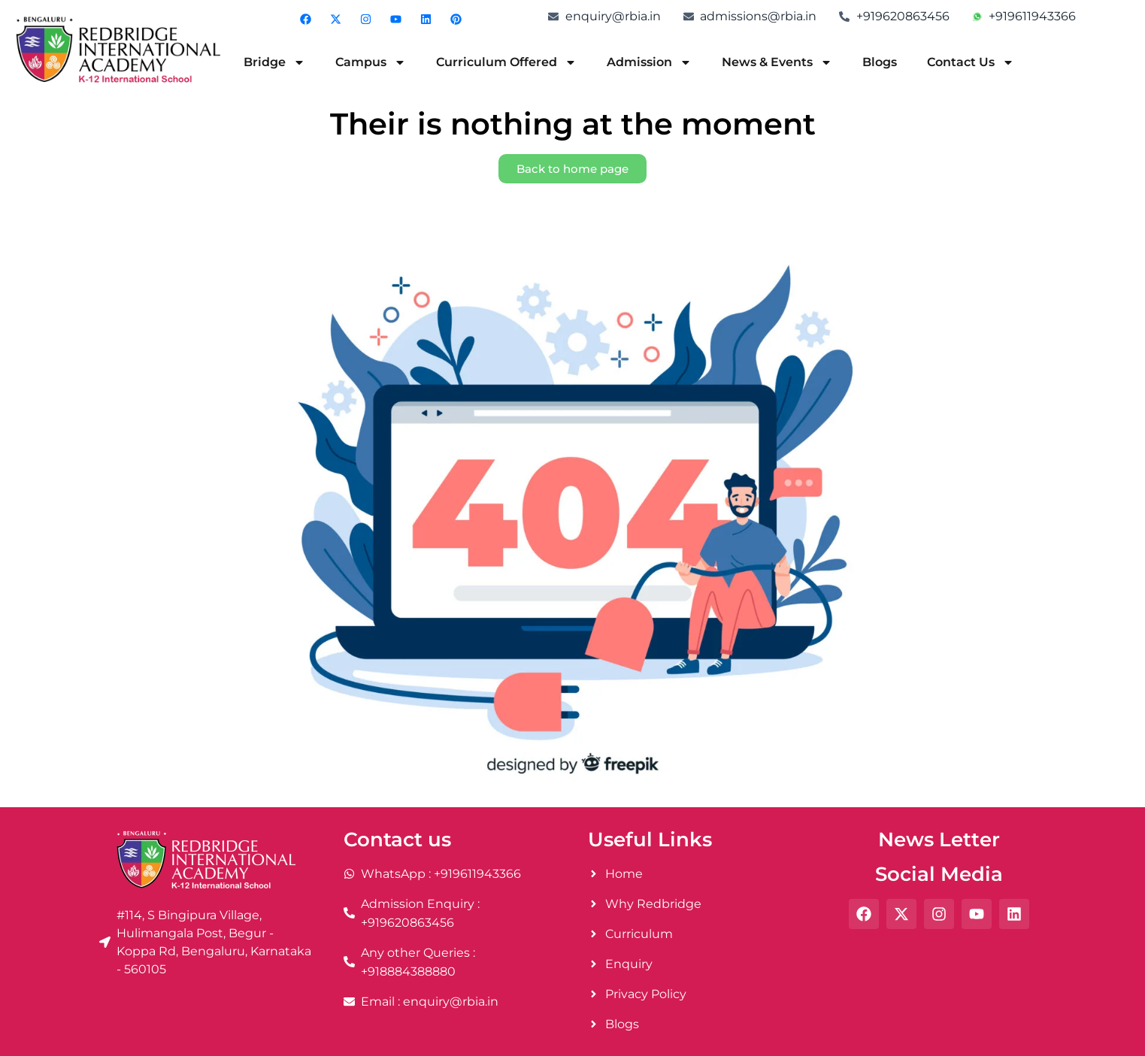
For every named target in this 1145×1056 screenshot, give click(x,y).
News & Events (777, 62)
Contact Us (970, 62)
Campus (370, 62)
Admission (649, 62)
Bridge (274, 62)
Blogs (879, 62)
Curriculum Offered (506, 62)
